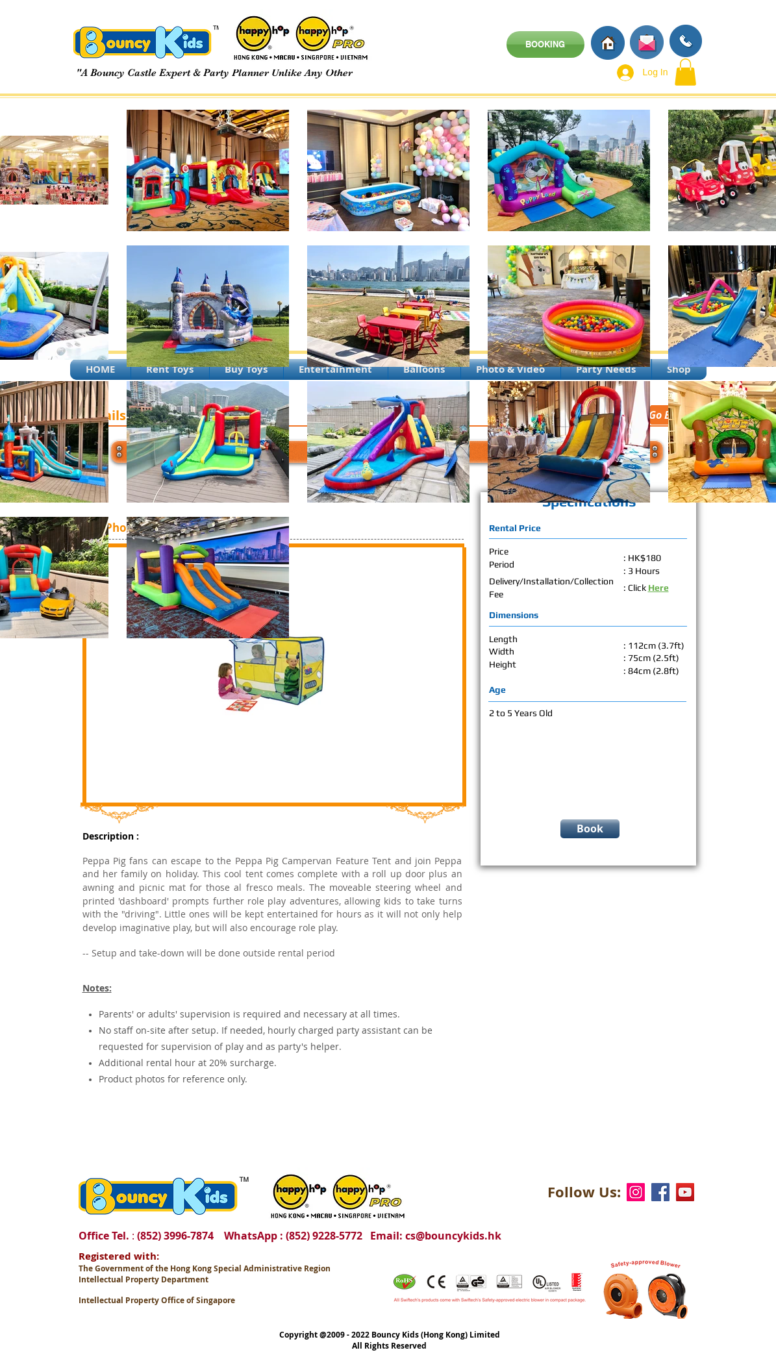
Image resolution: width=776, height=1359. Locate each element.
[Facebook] (660, 1192)
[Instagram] (636, 1192)
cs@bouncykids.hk (453, 1235)
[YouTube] (685, 1192)
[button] (685, 72)
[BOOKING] (545, 44)
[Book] (590, 828)
